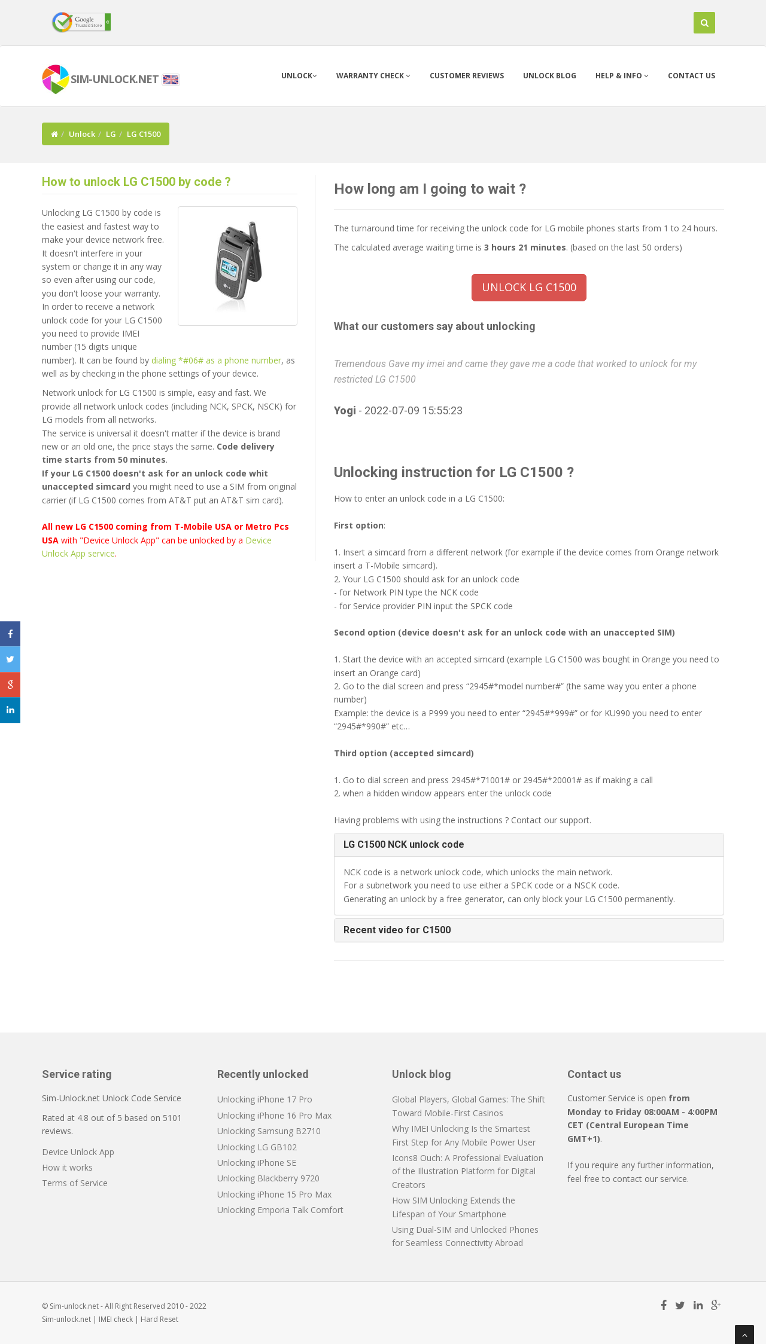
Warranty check (373, 76)
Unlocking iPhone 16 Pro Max (274, 1115)
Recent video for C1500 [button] (397, 930)
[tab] (529, 844)
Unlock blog (549, 76)
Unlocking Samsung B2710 (269, 1131)
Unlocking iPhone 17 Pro (264, 1099)
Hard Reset (159, 1319)
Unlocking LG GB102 (257, 1147)
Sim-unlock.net (66, 1319)
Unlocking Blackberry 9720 (268, 1178)
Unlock (299, 76)
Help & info (622, 76)
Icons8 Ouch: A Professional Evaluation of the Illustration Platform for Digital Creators (467, 1171)
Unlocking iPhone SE (256, 1162)
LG (111, 134)
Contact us (691, 76)
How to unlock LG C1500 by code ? (136, 182)
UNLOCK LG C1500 (529, 287)
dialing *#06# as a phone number (216, 360)
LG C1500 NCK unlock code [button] (404, 844)
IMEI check (116, 1319)
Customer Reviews (467, 76)
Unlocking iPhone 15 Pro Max (274, 1194)
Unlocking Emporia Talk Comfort (280, 1209)
